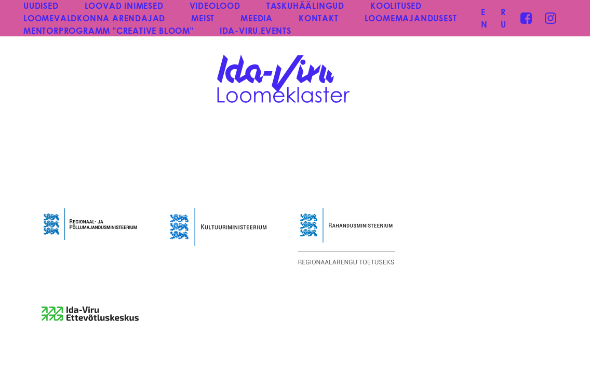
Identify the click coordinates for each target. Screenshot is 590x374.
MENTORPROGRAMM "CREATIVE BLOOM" (108, 30)
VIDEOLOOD (215, 5)
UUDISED (41, 5)
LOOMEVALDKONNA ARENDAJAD (94, 18)
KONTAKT (319, 18)
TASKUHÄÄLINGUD (305, 5)
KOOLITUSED (396, 5)
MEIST (202, 18)
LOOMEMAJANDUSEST (411, 18)
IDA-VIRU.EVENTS (255, 30)
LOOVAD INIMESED (124, 5)
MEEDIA (256, 18)
